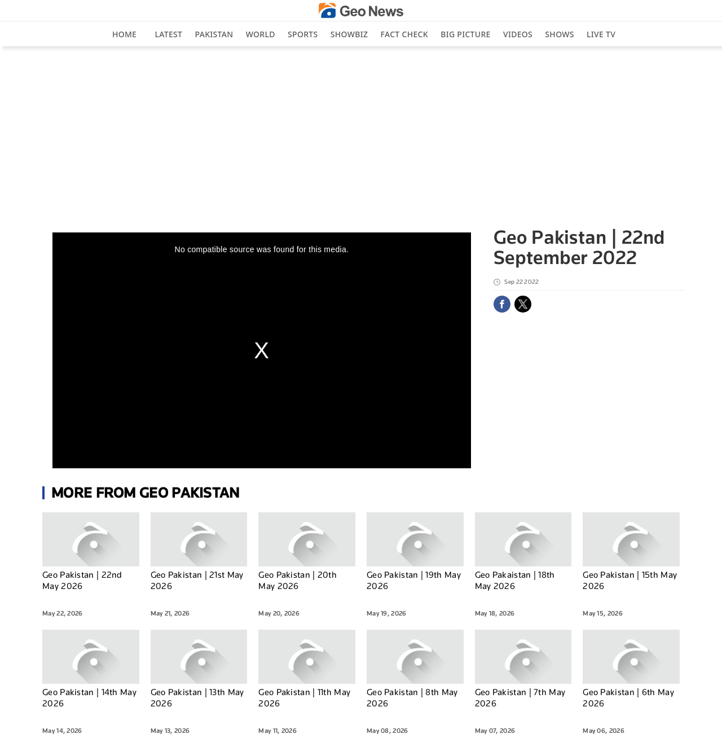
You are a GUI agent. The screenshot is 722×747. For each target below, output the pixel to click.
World (260, 34)
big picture (465, 34)
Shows (559, 34)
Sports (303, 34)
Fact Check (404, 34)
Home (124, 34)
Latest (169, 34)
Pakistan (214, 34)
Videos (517, 34)
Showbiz (349, 34)
